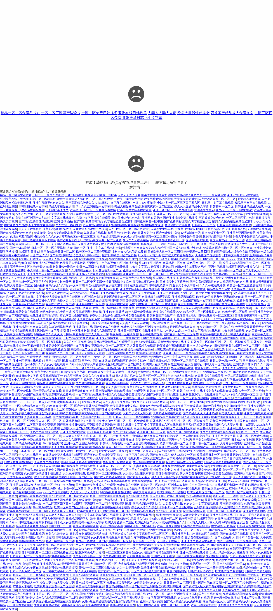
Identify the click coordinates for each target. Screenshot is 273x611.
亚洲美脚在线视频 (205, 507)
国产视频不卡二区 (257, 469)
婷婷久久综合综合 (101, 315)
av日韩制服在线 (236, 229)
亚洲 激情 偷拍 (63, 221)
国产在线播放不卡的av (231, 563)
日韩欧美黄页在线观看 (251, 526)
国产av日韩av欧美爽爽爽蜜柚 (112, 481)
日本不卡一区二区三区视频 (35, 450)
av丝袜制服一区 (190, 232)
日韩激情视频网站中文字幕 (252, 315)
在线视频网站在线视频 (124, 225)
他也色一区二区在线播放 (241, 492)
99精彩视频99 (51, 356)
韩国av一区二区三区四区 (28, 575)
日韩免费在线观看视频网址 (122, 244)
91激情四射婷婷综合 (144, 409)
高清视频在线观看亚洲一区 (167, 240)
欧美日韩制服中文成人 (124, 405)
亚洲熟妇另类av (152, 217)
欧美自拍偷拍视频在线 (19, 371)
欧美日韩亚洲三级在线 (87, 311)
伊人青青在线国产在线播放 (63, 296)
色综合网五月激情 (21, 236)
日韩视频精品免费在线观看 (21, 311)
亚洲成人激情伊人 (57, 292)
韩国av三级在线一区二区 (183, 244)
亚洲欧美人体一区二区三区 (165, 251)
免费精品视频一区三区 (110, 560)
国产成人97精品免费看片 (178, 255)
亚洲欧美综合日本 (185, 593)
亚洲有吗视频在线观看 (222, 266)
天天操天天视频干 (168, 541)
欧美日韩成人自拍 (212, 244)
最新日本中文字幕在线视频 (107, 496)
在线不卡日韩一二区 (23, 466)
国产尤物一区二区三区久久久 (234, 247)
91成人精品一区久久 (223, 552)
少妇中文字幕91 (140, 266)
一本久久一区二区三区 (132, 548)
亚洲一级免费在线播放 (218, 473)
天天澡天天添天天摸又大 (77, 563)
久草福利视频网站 (59, 326)
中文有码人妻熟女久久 (211, 428)
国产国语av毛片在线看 (47, 390)
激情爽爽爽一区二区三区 (157, 206)
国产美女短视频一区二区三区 (211, 439)
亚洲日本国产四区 (129, 330)
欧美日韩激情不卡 (51, 375)
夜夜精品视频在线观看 (132, 563)
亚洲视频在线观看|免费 (120, 304)
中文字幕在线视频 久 (61, 217)
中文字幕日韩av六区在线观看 (162, 424)
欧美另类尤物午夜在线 (90, 586)
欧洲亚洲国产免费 (260, 311)
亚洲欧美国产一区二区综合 (124, 364)
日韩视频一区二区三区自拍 (161, 398)
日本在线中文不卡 (33, 296)
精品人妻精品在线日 (61, 206)
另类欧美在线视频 (197, 466)
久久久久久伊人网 (38, 274)
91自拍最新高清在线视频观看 (40, 262)
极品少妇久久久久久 (47, 236)
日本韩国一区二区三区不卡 (171, 213)
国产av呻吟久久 (248, 266)
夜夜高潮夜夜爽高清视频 (31, 526)
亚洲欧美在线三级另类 (14, 198)
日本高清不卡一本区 (17, 266)
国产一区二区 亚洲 (256, 296)
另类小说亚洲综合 (72, 605)
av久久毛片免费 (249, 529)
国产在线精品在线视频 (84, 292)
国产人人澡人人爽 (96, 334)
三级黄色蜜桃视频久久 (120, 353)
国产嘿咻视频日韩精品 (88, 221)
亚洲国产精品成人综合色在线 (229, 251)
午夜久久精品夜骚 (248, 259)
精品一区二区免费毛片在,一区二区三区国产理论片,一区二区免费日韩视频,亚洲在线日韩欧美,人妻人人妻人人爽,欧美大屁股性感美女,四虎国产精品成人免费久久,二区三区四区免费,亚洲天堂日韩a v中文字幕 (129, 195)
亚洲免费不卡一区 (253, 518)
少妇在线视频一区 (27, 213)
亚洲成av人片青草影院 (90, 274)
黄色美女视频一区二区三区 (204, 262)
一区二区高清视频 (236, 375)
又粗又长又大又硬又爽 (17, 277)
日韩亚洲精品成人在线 (249, 206)
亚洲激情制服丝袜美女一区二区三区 (128, 274)
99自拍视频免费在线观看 (116, 492)
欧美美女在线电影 (154, 364)
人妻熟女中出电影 (162, 229)
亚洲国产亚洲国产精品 (241, 232)
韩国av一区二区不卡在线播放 (234, 210)
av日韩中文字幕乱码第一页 (60, 571)
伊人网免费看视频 (139, 311)
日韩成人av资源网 (48, 466)
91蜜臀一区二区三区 (83, 349)
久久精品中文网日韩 (71, 285)
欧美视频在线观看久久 (225, 417)
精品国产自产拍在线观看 (251, 202)
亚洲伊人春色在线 (221, 514)
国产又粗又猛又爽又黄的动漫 (201, 424)
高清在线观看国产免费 (164, 300)
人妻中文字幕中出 (201, 213)
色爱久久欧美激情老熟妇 (212, 548)
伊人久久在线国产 (29, 454)
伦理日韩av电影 (187, 315)
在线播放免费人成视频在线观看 (71, 308)
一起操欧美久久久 (57, 210)
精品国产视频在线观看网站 (24, 356)
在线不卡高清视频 (251, 338)
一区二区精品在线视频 (194, 398)
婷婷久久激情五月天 (104, 330)
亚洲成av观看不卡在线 (51, 398)
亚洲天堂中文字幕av (185, 285)
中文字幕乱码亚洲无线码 (160, 597)
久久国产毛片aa (61, 244)
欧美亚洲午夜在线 (152, 567)
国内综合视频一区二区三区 (75, 477)
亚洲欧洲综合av (103, 420)
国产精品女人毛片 (138, 477)
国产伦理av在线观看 (23, 349)
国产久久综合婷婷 (209, 593)
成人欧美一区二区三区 (72, 488)
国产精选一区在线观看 (186, 488)
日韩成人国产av (193, 499)
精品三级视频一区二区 (60, 541)
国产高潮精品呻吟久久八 (82, 202)
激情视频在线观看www (167, 311)
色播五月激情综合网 (86, 526)
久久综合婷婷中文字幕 (21, 323)
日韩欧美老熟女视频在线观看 (222, 462)
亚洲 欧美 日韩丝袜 (115, 311)
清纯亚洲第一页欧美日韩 (140, 526)
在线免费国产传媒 (15, 225)
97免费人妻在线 (122, 428)
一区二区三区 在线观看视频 (53, 481)
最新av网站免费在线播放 (130, 315)
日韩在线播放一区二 (215, 488)
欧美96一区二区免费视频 (16, 390)
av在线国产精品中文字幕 (195, 300)
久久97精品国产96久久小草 (231, 281)
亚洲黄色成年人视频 (91, 552)
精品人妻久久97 (78, 323)
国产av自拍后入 (160, 454)
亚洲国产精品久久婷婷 (184, 326)
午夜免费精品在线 (32, 210)
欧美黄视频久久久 (106, 277)
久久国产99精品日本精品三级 (160, 394)
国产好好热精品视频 (66, 417)
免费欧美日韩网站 (248, 300)
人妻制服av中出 (14, 537)
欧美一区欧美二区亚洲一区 (71, 507)
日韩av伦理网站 (212, 405)
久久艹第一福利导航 (68, 225)
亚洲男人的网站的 (21, 484)
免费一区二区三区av (107, 356)
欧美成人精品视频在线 (125, 206)
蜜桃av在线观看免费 (122, 605)
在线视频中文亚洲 (151, 225)
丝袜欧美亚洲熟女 (149, 262)
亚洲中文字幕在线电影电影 (104, 247)
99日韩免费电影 (43, 507)
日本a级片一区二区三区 (15, 319)
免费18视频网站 (221, 292)
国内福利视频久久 (45, 285)
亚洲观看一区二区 (95, 503)
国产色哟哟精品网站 (246, 371)
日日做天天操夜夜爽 (53, 213)
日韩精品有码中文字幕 (77, 420)
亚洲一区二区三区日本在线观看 (173, 210)
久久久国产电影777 (79, 458)
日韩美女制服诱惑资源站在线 (89, 533)
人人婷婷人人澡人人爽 (182, 308)
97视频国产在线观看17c (136, 356)
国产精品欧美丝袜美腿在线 (128, 593)
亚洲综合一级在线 (260, 251)
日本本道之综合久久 (13, 274)
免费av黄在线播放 (128, 484)
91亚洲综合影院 (92, 296)
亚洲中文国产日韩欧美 (112, 450)
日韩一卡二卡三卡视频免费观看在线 (235, 458)
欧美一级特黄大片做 (130, 198)
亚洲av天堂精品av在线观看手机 (114, 341)
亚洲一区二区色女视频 (104, 289)
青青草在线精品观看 (47, 605)
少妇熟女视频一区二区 (163, 518)
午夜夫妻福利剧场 (185, 469)
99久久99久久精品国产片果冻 (149, 402)
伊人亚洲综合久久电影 (126, 217)
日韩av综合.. (93, 255)
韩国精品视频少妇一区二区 (123, 586)
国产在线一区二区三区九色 (30, 281)
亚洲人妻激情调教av (80, 213)
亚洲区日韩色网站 (110, 398)
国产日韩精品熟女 (254, 360)
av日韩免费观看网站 (140, 545)
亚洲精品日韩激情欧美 (217, 236)
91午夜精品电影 (108, 499)
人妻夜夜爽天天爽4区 (37, 417)
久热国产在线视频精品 (35, 394)
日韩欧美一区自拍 (202, 341)
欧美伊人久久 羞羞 (230, 413)
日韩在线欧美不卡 (159, 285)
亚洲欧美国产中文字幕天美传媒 (225, 304)
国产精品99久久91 (32, 469)
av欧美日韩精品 (185, 229)
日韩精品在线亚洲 (161, 420)
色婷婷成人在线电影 (180, 375)
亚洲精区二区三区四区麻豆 (178, 428)
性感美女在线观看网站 (227, 409)
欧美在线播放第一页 (17, 345)
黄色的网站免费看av (154, 439)
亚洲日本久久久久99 (47, 387)
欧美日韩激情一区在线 (171, 492)
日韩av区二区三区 (105, 563)
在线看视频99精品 (158, 360)
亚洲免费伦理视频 (256, 213)
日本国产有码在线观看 (84, 575)
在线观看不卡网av (65, 364)
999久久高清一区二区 (244, 394)
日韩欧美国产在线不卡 (161, 315)
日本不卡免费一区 (247, 537)
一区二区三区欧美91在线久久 (124, 552)
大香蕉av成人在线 (120, 533)
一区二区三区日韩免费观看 (111, 213)
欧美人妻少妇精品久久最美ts (250, 236)
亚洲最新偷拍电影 (245, 420)
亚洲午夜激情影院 (112, 319)
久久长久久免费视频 (143, 292)
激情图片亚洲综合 (68, 240)
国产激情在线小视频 (247, 398)
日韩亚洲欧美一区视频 (148, 221)
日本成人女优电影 (242, 439)
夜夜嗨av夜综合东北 (145, 281)
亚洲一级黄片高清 (151, 601)
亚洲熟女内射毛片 (202, 560)
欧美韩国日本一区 (208, 454)
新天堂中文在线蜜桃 (41, 225)
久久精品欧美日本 (114, 556)
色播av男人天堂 (67, 300)
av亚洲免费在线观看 (73, 432)
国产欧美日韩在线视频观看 (91, 405)
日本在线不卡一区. (213, 232)
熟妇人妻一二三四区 (226, 496)
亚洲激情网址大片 (240, 488)
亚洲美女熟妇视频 (98, 593)
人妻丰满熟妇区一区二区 (96, 417)
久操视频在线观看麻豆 (156, 296)
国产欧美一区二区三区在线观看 (191, 323)
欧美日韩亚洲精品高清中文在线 (205, 379)
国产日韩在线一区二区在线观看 (129, 229)
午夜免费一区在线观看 (124, 334)
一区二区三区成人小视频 (40, 402)
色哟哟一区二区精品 (81, 277)
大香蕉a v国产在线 (250, 484)
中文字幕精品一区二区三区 (227, 240)
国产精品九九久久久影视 (44, 428)
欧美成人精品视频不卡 (237, 262)
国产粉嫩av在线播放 (107, 326)
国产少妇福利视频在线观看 (63, 360)
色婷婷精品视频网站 (148, 353)
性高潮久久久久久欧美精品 (140, 247)
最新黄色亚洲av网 (162, 266)
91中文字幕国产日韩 (187, 319)
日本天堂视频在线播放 (104, 323)
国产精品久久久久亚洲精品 (200, 413)
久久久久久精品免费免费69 (198, 541)
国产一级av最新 (20, 247)
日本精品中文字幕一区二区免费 (101, 240)
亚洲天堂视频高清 (11, 473)
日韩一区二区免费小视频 (252, 435)
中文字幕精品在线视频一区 (93, 394)
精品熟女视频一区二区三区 (233, 560)
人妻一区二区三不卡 (251, 390)
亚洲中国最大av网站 (239, 428)
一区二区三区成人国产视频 (170, 274)
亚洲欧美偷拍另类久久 (187, 371)
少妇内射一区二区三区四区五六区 (179, 202)
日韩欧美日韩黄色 (167, 473)
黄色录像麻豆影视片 (181, 578)
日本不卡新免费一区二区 (28, 353)
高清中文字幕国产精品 (14, 315)
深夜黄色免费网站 (62, 394)
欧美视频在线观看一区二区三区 (241, 447)
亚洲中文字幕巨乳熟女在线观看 (140, 289)
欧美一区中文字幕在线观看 (134, 210)
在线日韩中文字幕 (27, 375)
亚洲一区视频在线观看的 (28, 360)
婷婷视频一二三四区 (154, 244)
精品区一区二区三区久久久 (190, 529)
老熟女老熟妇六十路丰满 (55, 311)
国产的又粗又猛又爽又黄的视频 (203, 586)
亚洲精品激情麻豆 (248, 198)
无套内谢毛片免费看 (20, 477)
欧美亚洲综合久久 (111, 575)
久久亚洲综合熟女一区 (87, 556)
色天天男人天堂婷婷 (73, 262)
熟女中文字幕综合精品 (35, 413)
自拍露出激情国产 (101, 390)
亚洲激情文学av (204, 210)
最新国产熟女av (31, 458)
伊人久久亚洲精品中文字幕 (93, 206)
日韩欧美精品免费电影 (27, 503)
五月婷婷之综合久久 (212, 217)
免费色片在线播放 (132, 326)
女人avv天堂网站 (146, 341)
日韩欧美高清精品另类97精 (234, 225)
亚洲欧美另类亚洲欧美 (101, 424)
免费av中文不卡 (17, 428)
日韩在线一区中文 (212, 277)
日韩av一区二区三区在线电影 (131, 417)
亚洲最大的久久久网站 (134, 499)
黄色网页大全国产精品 (74, 315)
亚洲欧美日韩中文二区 (50, 409)
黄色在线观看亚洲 (161, 319)
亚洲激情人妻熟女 (157, 368)
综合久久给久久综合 (144, 507)
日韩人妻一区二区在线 (217, 364)
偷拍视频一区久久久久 (142, 450)
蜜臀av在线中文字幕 (140, 349)
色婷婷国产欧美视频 (177, 225)
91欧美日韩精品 (82, 481)
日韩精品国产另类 (188, 277)
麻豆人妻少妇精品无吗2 (229, 213)
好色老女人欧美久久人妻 (174, 387)
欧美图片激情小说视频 (158, 198)
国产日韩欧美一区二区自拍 (119, 255)
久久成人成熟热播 (132, 236)
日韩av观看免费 (160, 323)
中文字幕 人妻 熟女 (25, 368)
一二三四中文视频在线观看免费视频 (105, 266)
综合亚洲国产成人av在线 (174, 247)
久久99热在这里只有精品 (45, 379)
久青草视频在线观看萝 (202, 221)
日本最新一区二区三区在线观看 (156, 304)
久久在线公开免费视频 (77, 341)
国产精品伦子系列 (137, 496)
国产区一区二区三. (154, 375)
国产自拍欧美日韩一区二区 (58, 251)
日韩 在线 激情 (186, 390)
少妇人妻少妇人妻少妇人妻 (109, 458)
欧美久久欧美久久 (57, 533)
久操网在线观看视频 (257, 503)
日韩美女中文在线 (194, 289)
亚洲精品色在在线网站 (112, 349)
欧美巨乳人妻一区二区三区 (63, 353)
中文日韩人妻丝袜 (224, 323)
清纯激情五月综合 (209, 308)
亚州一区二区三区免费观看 (131, 420)
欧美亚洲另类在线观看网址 (185, 364)
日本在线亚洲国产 (135, 285)
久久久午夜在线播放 (212, 285)
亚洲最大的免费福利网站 (221, 402)
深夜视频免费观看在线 (195, 545)
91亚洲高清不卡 (127, 262)
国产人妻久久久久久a (256, 270)
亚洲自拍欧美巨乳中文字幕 (38, 300)
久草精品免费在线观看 (118, 221)
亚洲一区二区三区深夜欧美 (232, 341)
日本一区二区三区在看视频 (48, 247)
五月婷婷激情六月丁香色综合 (160, 447)
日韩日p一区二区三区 (177, 582)
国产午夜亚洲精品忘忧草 (44, 563)
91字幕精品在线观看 (96, 225)
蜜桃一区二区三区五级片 (211, 578)
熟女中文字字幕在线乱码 (133, 454)
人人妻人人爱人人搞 (76, 435)
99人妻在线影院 (53, 443)
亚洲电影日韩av (133, 398)
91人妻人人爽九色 (149, 255)
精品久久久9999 (41, 319)
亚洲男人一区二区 (92, 387)
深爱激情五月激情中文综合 (90, 229)
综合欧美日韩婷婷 (134, 308)
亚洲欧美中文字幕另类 (166, 458)
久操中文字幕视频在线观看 (93, 217)
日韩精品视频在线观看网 (130, 390)
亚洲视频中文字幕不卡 (174, 281)
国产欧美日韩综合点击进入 (67, 255)
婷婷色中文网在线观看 (241, 499)
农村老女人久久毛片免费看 (129, 251)
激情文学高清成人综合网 (73, 198)
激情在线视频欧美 (108, 236)
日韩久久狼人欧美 (81, 548)
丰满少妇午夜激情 (144, 202)
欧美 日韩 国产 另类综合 (142, 387)
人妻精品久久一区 (32, 405)
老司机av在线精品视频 (237, 308)
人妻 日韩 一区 (76, 247)
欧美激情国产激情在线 (229, 571)
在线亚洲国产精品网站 (123, 259)
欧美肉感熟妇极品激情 (57, 229)
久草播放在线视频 (258, 229)
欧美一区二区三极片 (31, 289)
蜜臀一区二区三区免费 (175, 605)
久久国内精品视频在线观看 (235, 221)
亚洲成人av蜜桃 (178, 484)
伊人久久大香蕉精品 (136, 240)
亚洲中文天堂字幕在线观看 (50, 277)
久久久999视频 (70, 387)
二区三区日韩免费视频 (41, 424)
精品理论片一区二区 (202, 563)
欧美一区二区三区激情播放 (123, 447)
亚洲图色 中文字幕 (224, 435)
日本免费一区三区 (219, 477)
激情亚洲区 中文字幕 (92, 597)
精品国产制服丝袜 (119, 232)
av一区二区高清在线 (56, 492)
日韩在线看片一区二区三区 (215, 315)
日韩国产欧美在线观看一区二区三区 (237, 345)
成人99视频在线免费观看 (148, 462)
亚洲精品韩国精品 (231, 503)
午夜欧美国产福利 (136, 319)
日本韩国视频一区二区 (107, 270)
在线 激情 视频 (43, 232)
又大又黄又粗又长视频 (141, 345)
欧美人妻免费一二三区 (18, 285)
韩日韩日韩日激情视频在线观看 (128, 300)
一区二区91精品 (251, 417)
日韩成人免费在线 (224, 300)
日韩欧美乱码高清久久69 (28, 304)
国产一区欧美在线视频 (92, 300)
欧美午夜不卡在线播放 (186, 405)
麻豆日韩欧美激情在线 (65, 413)
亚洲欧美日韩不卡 (244, 364)
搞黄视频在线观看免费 (206, 387)
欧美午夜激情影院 (64, 319)
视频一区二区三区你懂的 (161, 236)
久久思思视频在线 (80, 270)
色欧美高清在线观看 (98, 428)
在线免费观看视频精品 (224, 338)
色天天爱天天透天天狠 (249, 326)
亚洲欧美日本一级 (135, 575)
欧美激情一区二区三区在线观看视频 (93, 210)
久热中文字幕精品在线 (18, 334)
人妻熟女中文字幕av (195, 514)
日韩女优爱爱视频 (11, 417)
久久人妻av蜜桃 (115, 387)
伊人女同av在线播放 (160, 270)
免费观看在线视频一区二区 (154, 371)
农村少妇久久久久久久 (38, 364)
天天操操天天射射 (185, 198)
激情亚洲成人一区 (27, 582)
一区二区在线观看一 (103, 198)
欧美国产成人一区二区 (60, 304)
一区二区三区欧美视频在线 (141, 443)
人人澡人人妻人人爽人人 (55, 590)
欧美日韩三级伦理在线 (107, 308)
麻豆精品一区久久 (174, 262)
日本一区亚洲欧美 (77, 330)
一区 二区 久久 (39, 255)
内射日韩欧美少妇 (143, 232)
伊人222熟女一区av (181, 330)
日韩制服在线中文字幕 (32, 206)
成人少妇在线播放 (45, 477)
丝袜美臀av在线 (41, 266)
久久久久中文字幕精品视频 (217, 432)
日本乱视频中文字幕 (130, 424)
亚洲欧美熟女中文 (161, 469)
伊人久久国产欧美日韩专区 (161, 435)
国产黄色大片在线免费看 (135, 277)
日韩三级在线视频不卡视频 (38, 240)
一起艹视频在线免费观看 (78, 338)
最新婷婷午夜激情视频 (171, 345)
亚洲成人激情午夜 (107, 338)
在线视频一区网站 (139, 458)
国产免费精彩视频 (175, 221)
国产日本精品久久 (38, 308)
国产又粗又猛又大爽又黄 (88, 244)
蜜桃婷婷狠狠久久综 (168, 514)
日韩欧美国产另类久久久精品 (45, 560)
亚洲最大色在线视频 (23, 383)
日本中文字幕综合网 (235, 255)
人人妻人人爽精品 (21, 387)
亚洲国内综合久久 (134, 270)
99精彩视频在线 (259, 375)
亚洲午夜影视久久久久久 (48, 202)
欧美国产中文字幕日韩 (75, 345)
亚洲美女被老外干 (59, 281)
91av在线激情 (132, 488)
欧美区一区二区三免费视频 (93, 251)
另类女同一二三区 (59, 526)
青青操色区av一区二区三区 (78, 236)
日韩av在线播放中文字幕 (15, 507)
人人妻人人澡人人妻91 (133, 323)
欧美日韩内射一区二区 (185, 259)
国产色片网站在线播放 (95, 360)
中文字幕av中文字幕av (14, 255)
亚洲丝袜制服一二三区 (175, 560)
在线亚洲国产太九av (34, 217)
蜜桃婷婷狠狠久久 (68, 402)
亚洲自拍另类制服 (168, 292)
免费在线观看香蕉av (182, 548)
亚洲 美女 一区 (79, 289)
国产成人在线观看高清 (38, 499)
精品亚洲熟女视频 (75, 375)
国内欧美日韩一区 (65, 529)
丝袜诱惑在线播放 (163, 277)
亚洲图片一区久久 (247, 432)
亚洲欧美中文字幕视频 (101, 262)
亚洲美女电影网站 (156, 326)
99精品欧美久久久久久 (48, 334)
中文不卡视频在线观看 (80, 560)
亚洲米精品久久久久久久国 (191, 270)
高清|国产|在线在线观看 (52, 323)
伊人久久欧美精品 (29, 229)
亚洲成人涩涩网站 (199, 274)
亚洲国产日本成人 (29, 259)
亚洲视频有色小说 (141, 213)
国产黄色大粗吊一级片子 (154, 259)
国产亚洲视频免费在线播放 (180, 217)
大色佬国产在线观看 (208, 255)
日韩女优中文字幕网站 (189, 556)
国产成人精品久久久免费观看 (182, 601)
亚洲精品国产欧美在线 (114, 292)
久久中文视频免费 (88, 319)
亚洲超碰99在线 (233, 296)
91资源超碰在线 (171, 289)
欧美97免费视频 (17, 563)
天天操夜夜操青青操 (167, 545)
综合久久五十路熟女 (172, 409)
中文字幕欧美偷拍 (172, 537)
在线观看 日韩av (28, 251)
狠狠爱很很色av (247, 552)
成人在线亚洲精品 (217, 556)
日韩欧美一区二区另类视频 (44, 341)
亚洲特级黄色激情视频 (93, 259)
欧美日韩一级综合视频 (67, 266)
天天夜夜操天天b (215, 499)
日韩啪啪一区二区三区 (161, 390)
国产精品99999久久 (112, 590)
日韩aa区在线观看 (207, 533)
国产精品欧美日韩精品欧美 (35, 221)
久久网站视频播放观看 (90, 383)
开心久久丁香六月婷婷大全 (147, 383)
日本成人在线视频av (178, 383)
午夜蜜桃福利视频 (120, 503)
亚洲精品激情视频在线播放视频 (110, 507)
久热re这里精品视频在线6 (98, 601)
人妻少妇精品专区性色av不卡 (25, 292)
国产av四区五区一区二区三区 (217, 198)
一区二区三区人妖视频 (71, 593)
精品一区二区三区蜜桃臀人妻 (201, 311)
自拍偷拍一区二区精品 (239, 356)
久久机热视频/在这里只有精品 (110, 537)
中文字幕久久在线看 (147, 428)
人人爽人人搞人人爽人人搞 (60, 259)
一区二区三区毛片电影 (240, 217)
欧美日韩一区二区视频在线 (216, 326)
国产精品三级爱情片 (168, 511)
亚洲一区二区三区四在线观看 (190, 360)
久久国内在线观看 (133, 368)
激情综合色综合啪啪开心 (166, 499)
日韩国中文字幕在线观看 (218, 202)
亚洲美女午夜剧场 (179, 439)
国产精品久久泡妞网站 (38, 529)
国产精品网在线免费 (40, 578)
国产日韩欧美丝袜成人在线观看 (96, 484)
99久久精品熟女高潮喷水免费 (37, 488)
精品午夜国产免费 (218, 289)
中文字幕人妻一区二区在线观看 (47, 270)
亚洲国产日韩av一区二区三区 (122, 296)
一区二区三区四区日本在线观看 (63, 503)
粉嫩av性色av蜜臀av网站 (191, 266)
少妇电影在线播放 (202, 247)
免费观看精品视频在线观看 (240, 593)
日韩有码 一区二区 (222, 206)
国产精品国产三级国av (227, 274)
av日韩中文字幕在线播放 (115, 202)
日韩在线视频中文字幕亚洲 (72, 537)
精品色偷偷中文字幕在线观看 (55, 383)
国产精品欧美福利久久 (147, 503)
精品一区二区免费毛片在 (77, 356)
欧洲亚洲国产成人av (190, 304)
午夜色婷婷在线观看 (198, 496)
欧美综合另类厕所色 (209, 296)
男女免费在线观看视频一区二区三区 (221, 469)
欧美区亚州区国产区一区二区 (206, 492)
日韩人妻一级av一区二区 (225, 270)
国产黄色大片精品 (57, 289)
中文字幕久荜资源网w (92, 364)
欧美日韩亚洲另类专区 (45, 345)
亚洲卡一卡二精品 (212, 319)
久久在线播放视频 (125, 379)
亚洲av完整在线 (251, 597)
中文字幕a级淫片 (173, 379)
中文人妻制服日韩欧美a (195, 435)
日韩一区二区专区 (84, 281)
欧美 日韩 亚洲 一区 (102, 518)
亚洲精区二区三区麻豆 (151, 432)
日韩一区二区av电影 (43, 198)
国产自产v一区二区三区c (240, 450)
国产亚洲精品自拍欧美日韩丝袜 (200, 447)
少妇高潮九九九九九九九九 (249, 292)
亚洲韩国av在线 (83, 326)
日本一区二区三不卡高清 (242, 349)
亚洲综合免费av (256, 304)
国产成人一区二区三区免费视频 (188, 338)
